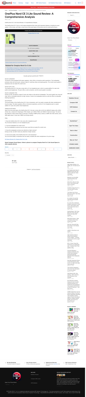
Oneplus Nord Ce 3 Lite (33, 33)
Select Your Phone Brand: (73, 37)
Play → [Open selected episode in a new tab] (77, 59)
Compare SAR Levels (35, 378)
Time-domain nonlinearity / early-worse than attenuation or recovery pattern (73, 269)
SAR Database (74, 107)
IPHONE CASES (73, 144)
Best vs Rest (73, 130)
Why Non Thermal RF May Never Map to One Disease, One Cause (73, 226)
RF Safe (14, 161)
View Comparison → (71, 313)
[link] (73, 58)
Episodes (70, 57)
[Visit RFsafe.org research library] (73, 82)
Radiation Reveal (73, 98)
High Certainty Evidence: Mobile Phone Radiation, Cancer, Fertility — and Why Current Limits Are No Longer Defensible (73, 237)
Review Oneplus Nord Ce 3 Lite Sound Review (16, 62)
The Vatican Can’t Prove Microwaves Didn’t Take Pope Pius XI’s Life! (73, 194)
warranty (55, 364)
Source (6, 147)
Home (6, 10)
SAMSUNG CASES (74, 148)
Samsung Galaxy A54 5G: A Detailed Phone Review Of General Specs (22, 71)
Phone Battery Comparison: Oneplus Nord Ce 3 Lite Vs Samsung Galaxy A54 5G (25, 68)
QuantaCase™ (74, 121)
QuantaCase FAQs (71, 20)
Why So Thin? (74, 140)
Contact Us (74, 111)
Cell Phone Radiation (13, 10)
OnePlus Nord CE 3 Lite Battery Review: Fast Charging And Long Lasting (23, 69)
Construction (73, 135)
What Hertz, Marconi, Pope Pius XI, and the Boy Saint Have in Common (73, 183)
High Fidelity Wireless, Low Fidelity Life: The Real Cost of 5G (73, 166)
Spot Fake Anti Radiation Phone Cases (45, 7)
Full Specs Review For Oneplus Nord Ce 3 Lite (16, 139)
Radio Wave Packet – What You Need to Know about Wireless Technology (73, 220)
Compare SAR (74, 102)
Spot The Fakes (73, 125)
